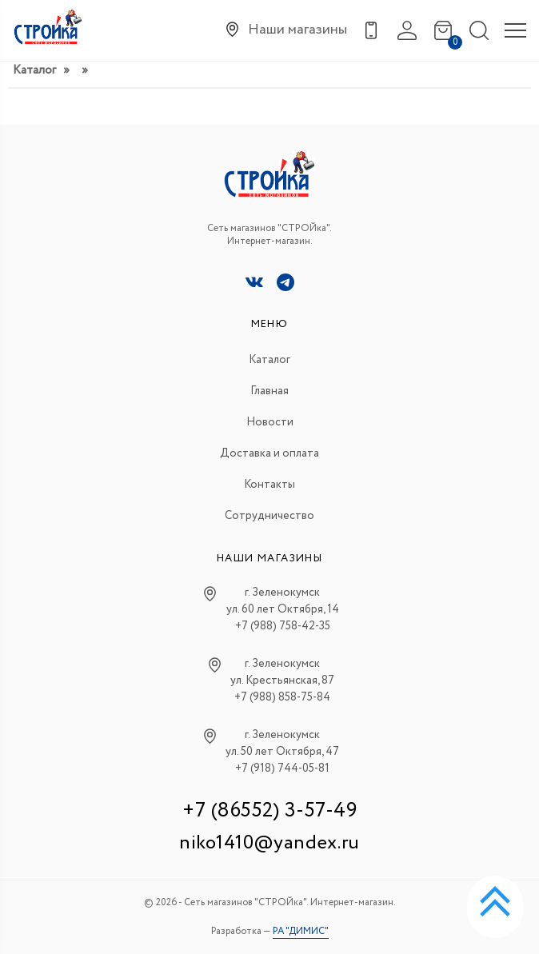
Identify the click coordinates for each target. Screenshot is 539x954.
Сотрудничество (269, 516)
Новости (269, 422)
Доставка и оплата (269, 453)
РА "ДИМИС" (301, 931)
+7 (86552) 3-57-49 (269, 810)
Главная (269, 391)
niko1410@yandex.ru (269, 843)
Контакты (269, 485)
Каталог (34, 70)
